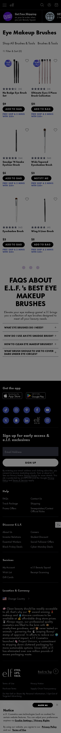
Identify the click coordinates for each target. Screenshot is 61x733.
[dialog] (30, 716)
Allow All (43, 705)
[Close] (57, 704)
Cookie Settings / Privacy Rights (32, 720)
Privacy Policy (49, 726)
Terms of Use (19, 729)
